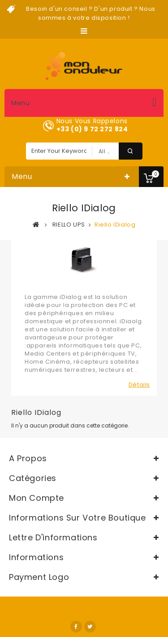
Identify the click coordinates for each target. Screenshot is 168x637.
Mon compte (36, 497)
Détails (139, 385)
